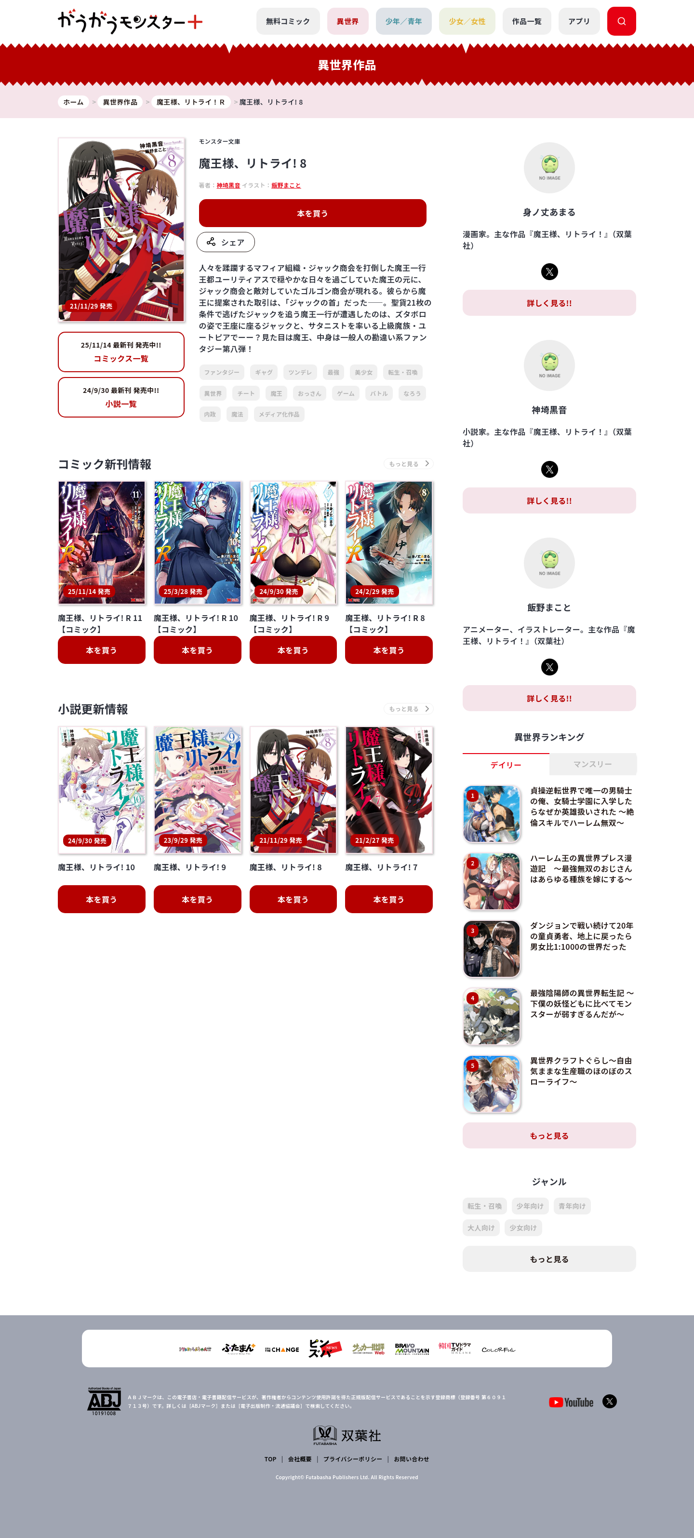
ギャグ (264, 372)
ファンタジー (222, 372)
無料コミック (288, 21)
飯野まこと (286, 185)
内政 (210, 414)
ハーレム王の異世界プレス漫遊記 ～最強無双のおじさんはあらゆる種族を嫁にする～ (581, 868)
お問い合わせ (411, 1459)
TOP (271, 1459)
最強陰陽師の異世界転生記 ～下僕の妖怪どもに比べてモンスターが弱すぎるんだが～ (581, 1003)
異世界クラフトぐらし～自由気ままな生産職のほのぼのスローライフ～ (581, 1071)
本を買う (312, 213)
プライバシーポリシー (353, 1459)
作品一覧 (527, 21)
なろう (412, 393)
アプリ (579, 21)
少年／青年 (404, 21)
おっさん (309, 393)
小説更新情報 (93, 708)
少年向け (530, 1206)
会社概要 (300, 1459)
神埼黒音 (228, 185)
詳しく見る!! (549, 303)
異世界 (348, 21)
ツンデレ (300, 372)
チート (246, 393)
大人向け (481, 1227)
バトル (379, 393)
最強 (334, 372)
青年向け (572, 1206)
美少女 (364, 372)
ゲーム (346, 393)
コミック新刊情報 (105, 463)
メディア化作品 (279, 414)
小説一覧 (121, 397)
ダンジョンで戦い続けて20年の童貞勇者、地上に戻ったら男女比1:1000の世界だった (582, 936)
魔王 (276, 393)
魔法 (237, 414)
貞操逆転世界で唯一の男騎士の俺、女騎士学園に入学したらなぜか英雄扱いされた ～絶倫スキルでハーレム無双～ (581, 806)
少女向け (523, 1227)
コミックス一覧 (121, 352)
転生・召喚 (403, 372)
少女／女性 (467, 21)
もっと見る (549, 1135)
